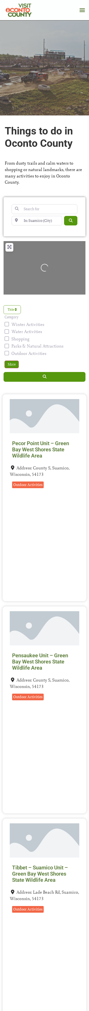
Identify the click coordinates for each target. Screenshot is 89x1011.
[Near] (37, 220)
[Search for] (44, 209)
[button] (82, 10)
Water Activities (26, 331)
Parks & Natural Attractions (37, 346)
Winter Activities (27, 324)
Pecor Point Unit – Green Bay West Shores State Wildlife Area (40, 449)
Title (12, 309)
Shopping (20, 339)
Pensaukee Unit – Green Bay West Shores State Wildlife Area (40, 662)
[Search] (70, 220)
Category (12, 317)
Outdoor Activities (28, 353)
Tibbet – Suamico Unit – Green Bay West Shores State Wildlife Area (40, 874)
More (12, 364)
